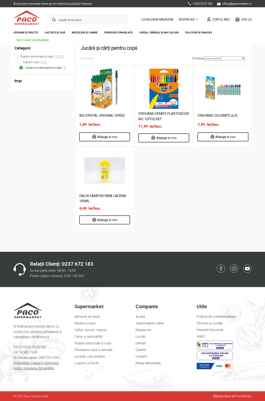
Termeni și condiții (210, 323)
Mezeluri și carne (85, 32)
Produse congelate (118, 32)
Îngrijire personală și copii (93, 343)
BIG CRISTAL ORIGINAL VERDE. (102, 115)
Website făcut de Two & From (232, 396)
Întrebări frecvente (210, 330)
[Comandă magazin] (224, 58)
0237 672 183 (77, 264)
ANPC (201, 337)
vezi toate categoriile (32, 40)
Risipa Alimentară (148, 363)
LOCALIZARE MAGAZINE (158, 19)
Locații (140, 337)
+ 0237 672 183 (200, 3)
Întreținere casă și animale (94, 350)
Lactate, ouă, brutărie (90, 356)
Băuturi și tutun (85, 323)
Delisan (141, 343)
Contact (141, 356)
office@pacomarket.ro (234, 3)
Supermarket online (150, 323)
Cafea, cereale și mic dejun (159, 32)
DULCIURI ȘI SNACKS (198, 32)
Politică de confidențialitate (216, 317)
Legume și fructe (25, 32)
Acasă (140, 317)
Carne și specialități (88, 337)
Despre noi (187, 19)
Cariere (141, 350)
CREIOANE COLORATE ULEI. (218, 115)
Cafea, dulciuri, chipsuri (91, 330)
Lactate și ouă (55, 32)
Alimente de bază (87, 317)
